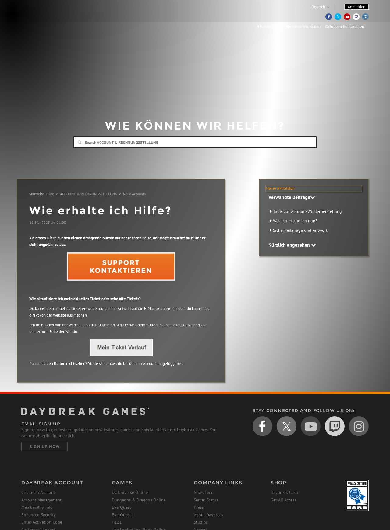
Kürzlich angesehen (292, 245)
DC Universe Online (130, 492)
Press (199, 507)
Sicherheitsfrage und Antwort (300, 230)
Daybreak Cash (284, 492)
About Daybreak (209, 515)
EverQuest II (123, 515)
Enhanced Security (38, 515)
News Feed (204, 492)
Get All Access (283, 500)
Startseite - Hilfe (41, 194)
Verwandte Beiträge (291, 197)
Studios (201, 522)
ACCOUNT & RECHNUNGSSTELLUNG (88, 194)
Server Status (206, 500)
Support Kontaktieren (344, 26)
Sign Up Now (45, 446)
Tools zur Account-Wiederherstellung (307, 211)
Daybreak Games (49, 17)
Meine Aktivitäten (303, 26)
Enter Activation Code (41, 522)
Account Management (41, 500)
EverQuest (121, 507)
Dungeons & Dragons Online (139, 500)
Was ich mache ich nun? (295, 220)
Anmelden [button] (356, 6)
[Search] (195, 142)
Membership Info (37, 507)
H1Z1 (117, 522)
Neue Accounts (134, 194)
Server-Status (269, 26)
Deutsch (318, 6)
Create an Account (38, 492)
